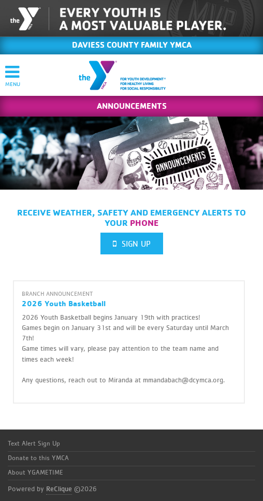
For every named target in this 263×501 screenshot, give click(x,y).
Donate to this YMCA (38, 458)
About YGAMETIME (35, 472)
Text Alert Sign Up (34, 443)
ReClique (59, 489)
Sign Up (132, 243)
